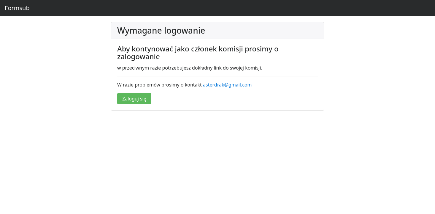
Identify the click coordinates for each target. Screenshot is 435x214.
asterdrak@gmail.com (227, 84)
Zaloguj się (134, 98)
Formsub (17, 8)
